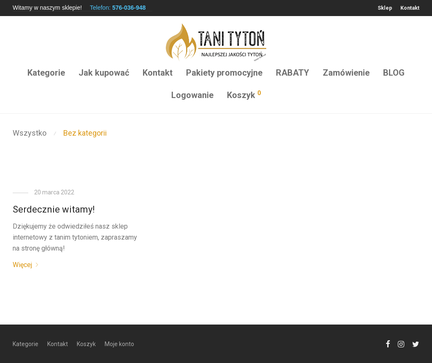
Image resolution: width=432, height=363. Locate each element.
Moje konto (119, 344)
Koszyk (86, 344)
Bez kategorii (85, 132)
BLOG (394, 73)
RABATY (292, 73)
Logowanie (192, 95)
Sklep (385, 8)
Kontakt (409, 8)
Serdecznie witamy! (54, 209)
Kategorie (46, 73)
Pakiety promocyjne (224, 73)
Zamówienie (346, 73)
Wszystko (29, 132)
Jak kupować (103, 73)
